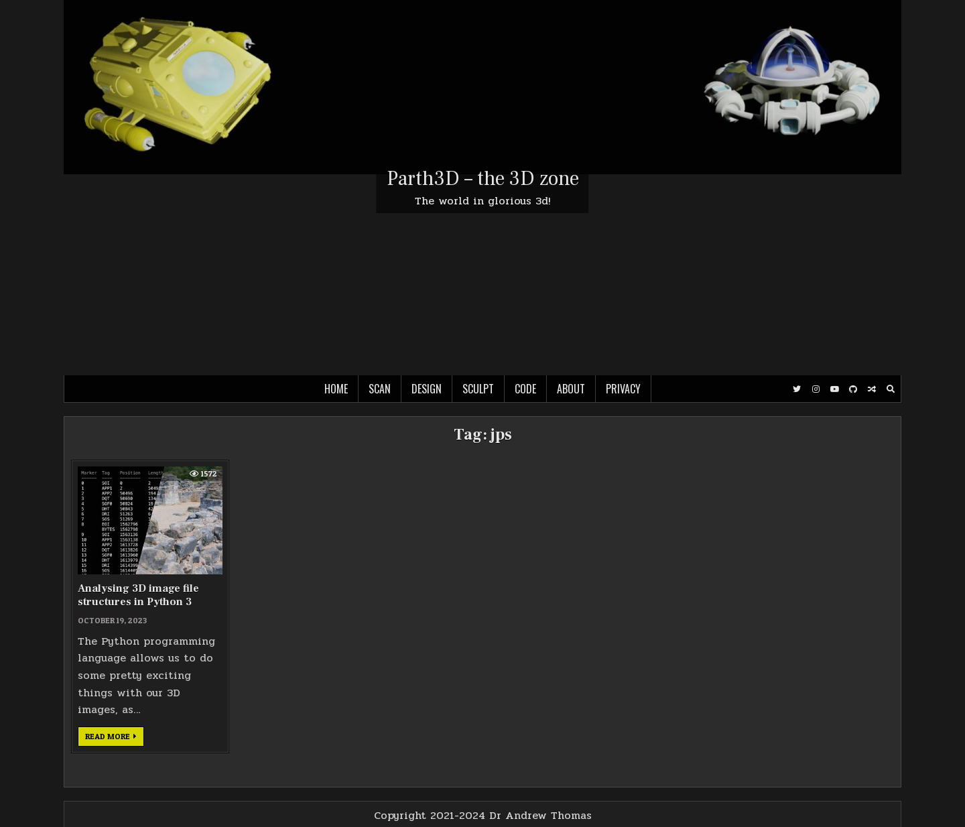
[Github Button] (853, 389)
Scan (380, 389)
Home (336, 389)
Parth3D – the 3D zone (483, 179)
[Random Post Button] (871, 389)
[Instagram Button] (815, 389)
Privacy (623, 389)
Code (525, 389)
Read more (114, 738)
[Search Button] (890, 389)
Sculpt (478, 389)
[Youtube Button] (834, 389)
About (571, 389)
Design (426, 389)
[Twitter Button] (796, 389)
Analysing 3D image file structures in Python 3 (138, 595)
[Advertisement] (482, 275)
